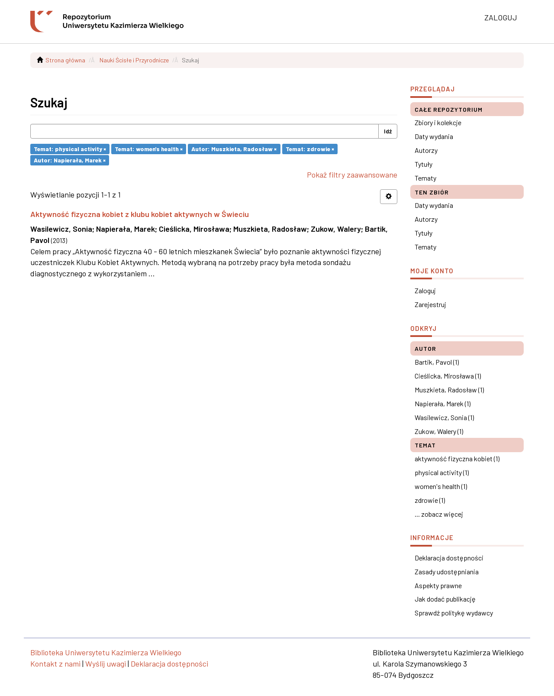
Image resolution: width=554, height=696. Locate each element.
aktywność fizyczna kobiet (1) (457, 458)
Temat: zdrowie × (310, 148)
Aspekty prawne (438, 585)
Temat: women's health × (149, 148)
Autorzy (426, 150)
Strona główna (65, 60)
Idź (388, 131)
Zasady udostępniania (447, 571)
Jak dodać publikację (445, 599)
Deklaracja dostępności (449, 558)
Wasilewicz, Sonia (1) (444, 417)
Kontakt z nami (55, 663)
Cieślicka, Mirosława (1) (448, 376)
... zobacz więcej (439, 514)
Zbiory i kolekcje (438, 122)
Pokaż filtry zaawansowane (352, 174)
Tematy (425, 178)
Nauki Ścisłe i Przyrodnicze (134, 60)
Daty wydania (434, 136)
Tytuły (423, 164)
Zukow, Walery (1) (439, 431)
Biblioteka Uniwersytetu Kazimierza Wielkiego (105, 652)
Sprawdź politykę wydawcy (454, 613)
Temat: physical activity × (70, 148)
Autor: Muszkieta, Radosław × (234, 148)
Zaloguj (425, 290)
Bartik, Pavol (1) (437, 362)
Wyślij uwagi (105, 663)
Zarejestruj (430, 304)
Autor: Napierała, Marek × (70, 160)
